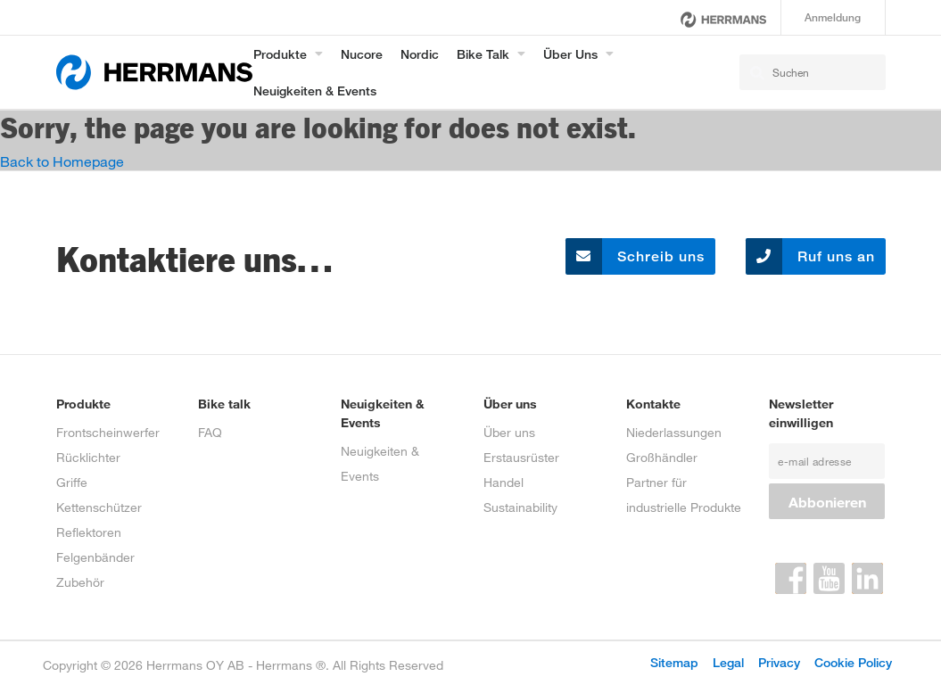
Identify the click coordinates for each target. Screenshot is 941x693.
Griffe (71, 482)
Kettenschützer (99, 507)
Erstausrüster (521, 457)
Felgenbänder (95, 557)
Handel (503, 482)
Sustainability (520, 507)
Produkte (280, 54)
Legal (728, 662)
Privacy (779, 662)
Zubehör (80, 582)
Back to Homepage (62, 161)
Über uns (570, 54)
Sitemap (674, 662)
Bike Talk (483, 54)
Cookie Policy (853, 662)
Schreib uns (635, 256)
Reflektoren (88, 532)
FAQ (210, 432)
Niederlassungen (674, 432)
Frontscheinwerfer (108, 432)
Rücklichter (88, 457)
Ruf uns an (810, 256)
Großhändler (661, 457)
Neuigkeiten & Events (314, 90)
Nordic (419, 54)
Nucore (362, 54)
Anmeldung (833, 17)
